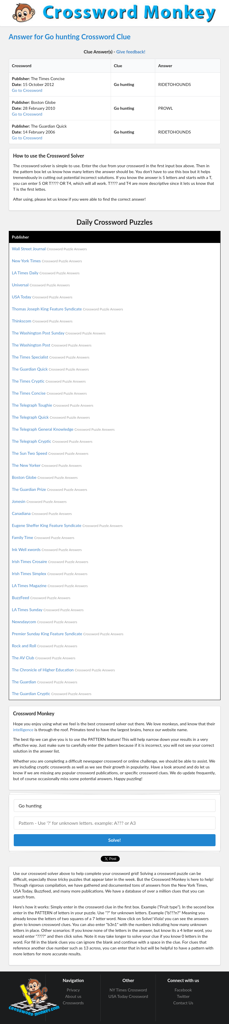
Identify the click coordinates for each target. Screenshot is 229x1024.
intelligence (23, 729)
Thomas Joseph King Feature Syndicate (67, 308)
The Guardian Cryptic (52, 693)
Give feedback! (130, 51)
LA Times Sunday (48, 609)
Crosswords (73, 1002)
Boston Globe (45, 477)
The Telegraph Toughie (52, 405)
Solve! (114, 840)
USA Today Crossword (128, 996)
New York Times (47, 260)
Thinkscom (42, 320)
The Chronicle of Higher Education (63, 669)
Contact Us (183, 1002)
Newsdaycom (44, 621)
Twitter (183, 996)
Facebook (183, 990)
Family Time (43, 537)
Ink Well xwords (47, 549)
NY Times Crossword (128, 990)
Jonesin (39, 501)
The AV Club (44, 657)
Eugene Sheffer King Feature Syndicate (67, 525)
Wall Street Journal (49, 248)
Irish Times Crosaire (50, 561)
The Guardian (44, 681)
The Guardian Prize (49, 489)
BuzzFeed (41, 597)
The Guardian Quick (50, 368)
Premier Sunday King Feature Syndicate (68, 633)
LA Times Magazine (50, 585)
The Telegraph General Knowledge (63, 429)
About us (73, 996)
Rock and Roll (44, 645)
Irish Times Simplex (50, 573)
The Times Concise (49, 393)
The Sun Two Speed (50, 453)
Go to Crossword (27, 90)
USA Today (42, 296)
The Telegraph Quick (51, 417)
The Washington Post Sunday (59, 332)
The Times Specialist (51, 356)
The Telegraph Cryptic (52, 441)
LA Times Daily (46, 272)
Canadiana (42, 513)
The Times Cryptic (49, 380)
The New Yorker (47, 465)
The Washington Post (52, 344)
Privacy (73, 990)
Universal (41, 284)
